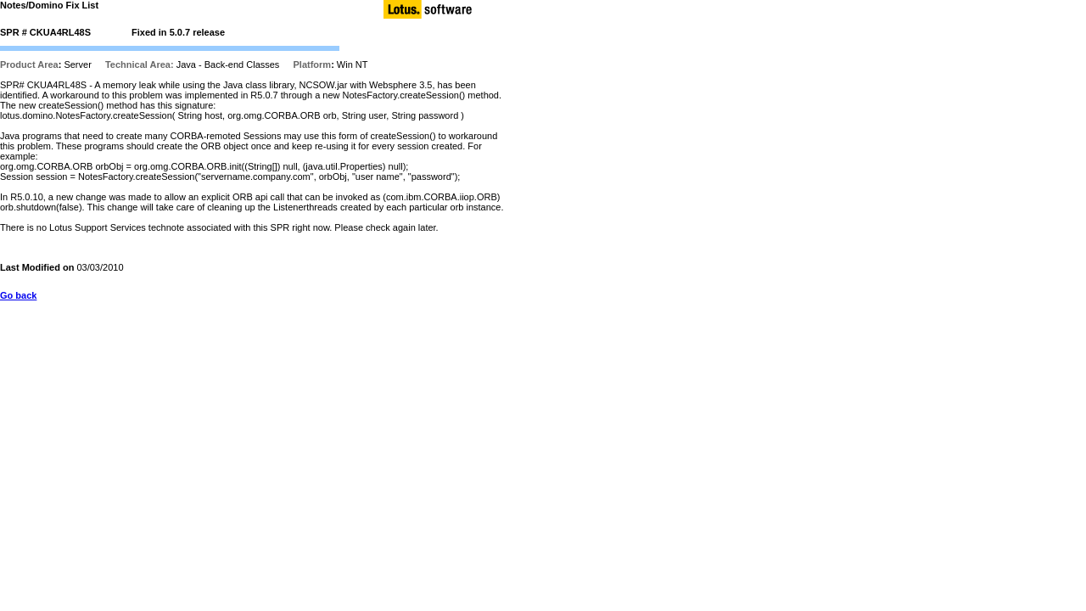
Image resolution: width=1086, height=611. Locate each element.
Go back (18, 295)
